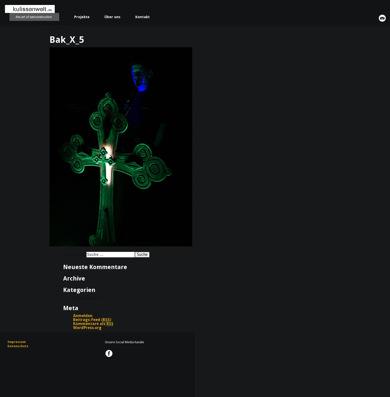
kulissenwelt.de (32, 12)
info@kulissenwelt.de (382, 18)
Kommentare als (93, 323)
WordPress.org (87, 327)
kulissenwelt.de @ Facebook (109, 353)
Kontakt (142, 17)
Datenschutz (17, 346)
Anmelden (83, 315)
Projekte (82, 17)
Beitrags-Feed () (92, 319)
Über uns (112, 17)
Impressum (16, 342)
